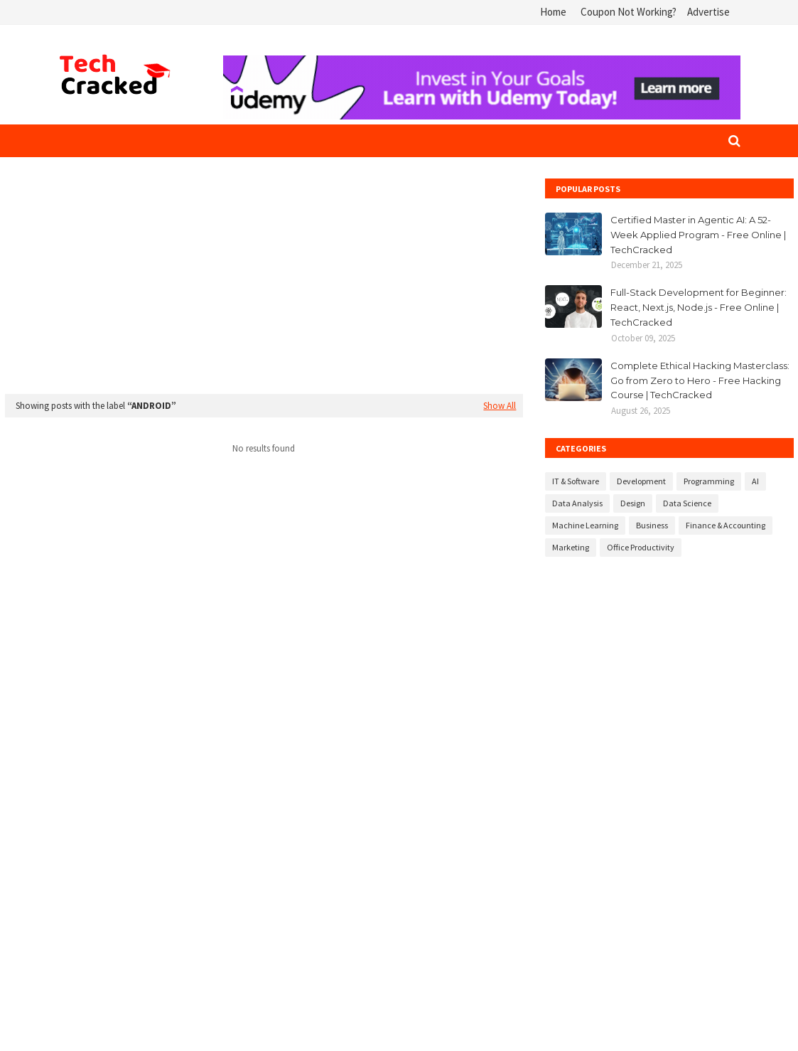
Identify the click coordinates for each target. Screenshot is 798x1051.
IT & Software (575, 481)
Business (652, 525)
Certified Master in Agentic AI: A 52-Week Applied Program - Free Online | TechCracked (698, 234)
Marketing (570, 547)
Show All (499, 406)
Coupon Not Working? (628, 11)
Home (553, 11)
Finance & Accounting (725, 525)
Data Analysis (577, 503)
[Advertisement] (264, 278)
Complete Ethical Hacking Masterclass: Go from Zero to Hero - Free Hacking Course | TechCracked (699, 380)
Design (632, 503)
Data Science (687, 503)
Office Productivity (640, 547)
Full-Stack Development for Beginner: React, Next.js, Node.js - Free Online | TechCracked (698, 307)
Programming (709, 481)
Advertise (708, 11)
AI (755, 481)
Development (641, 481)
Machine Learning (585, 525)
